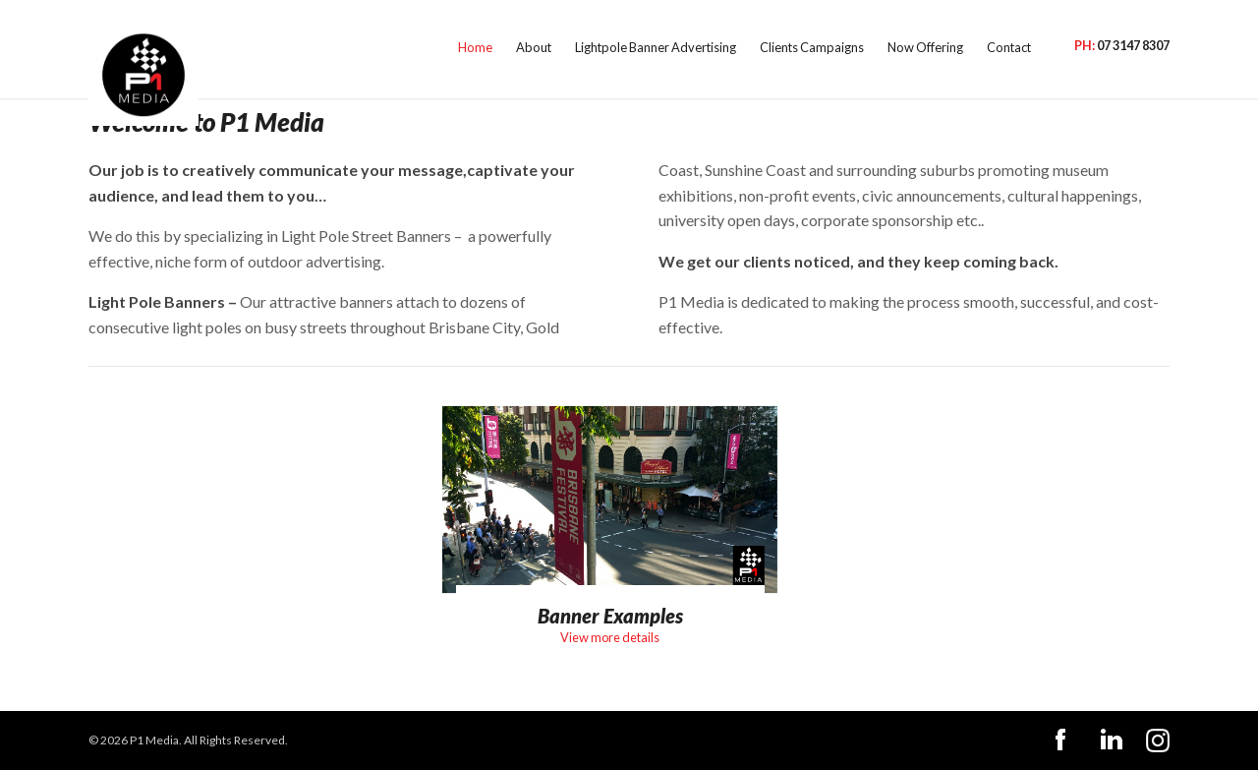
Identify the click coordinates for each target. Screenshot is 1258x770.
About (414, 48)
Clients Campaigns (743, 48)
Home (348, 48)
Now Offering (877, 48)
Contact (975, 48)
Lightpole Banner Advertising (558, 48)
